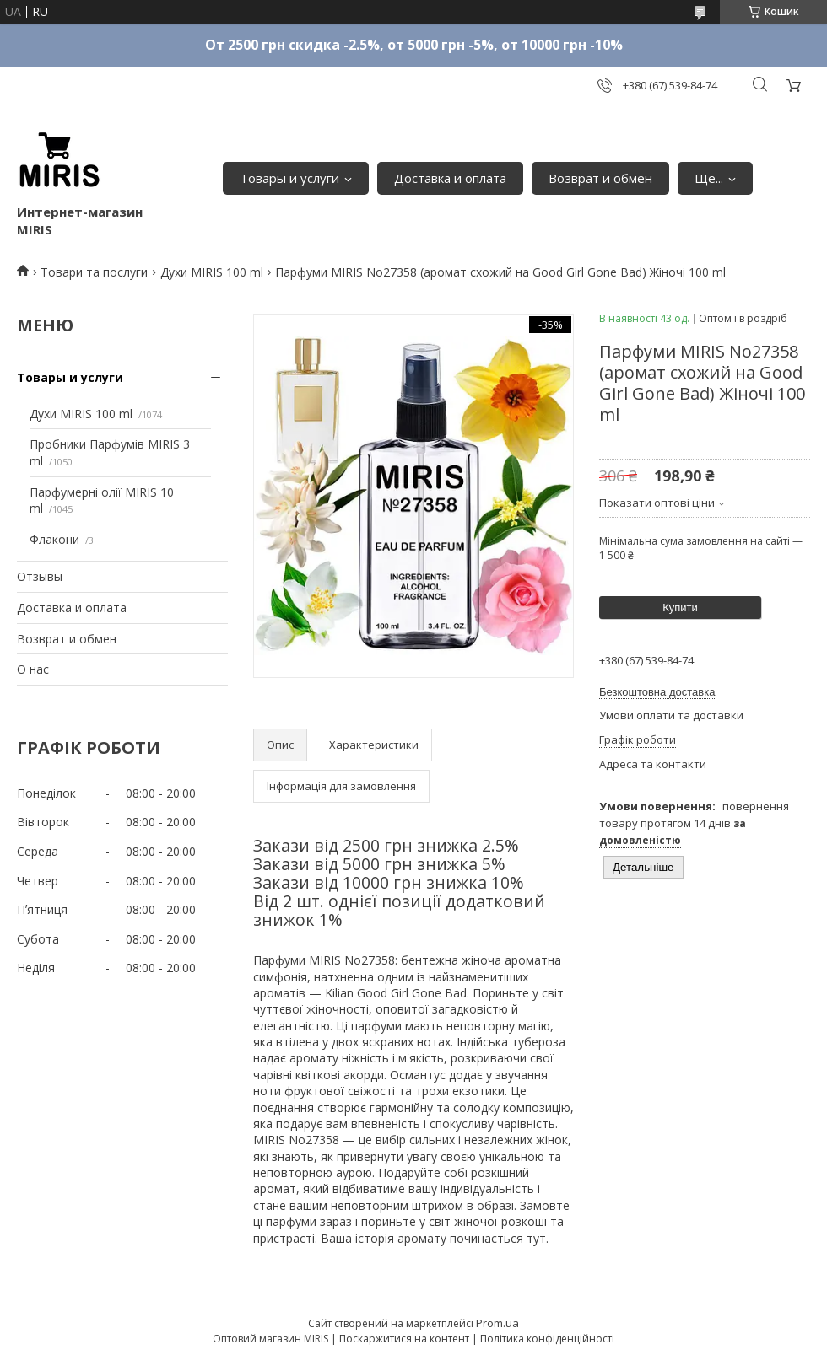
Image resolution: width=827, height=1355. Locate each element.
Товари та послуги (94, 272)
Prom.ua (497, 1323)
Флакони (54, 539)
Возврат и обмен (600, 177)
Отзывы (39, 576)
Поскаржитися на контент (404, 1338)
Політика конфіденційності (547, 1338)
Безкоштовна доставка (657, 692)
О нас (33, 669)
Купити (680, 607)
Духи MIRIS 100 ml (211, 272)
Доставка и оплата (450, 177)
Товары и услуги (289, 177)
